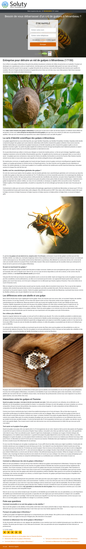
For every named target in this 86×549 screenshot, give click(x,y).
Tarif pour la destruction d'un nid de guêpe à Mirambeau (62, 538)
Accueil (5, 546)
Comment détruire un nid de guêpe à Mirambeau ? (19, 541)
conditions (43, 40)
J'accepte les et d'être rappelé (44, 40)
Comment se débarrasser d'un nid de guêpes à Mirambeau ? (63, 541)
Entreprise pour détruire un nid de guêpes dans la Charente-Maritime (22, 536)
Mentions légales (14, 546)
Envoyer (43, 44)
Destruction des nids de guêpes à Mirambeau (18, 538)
